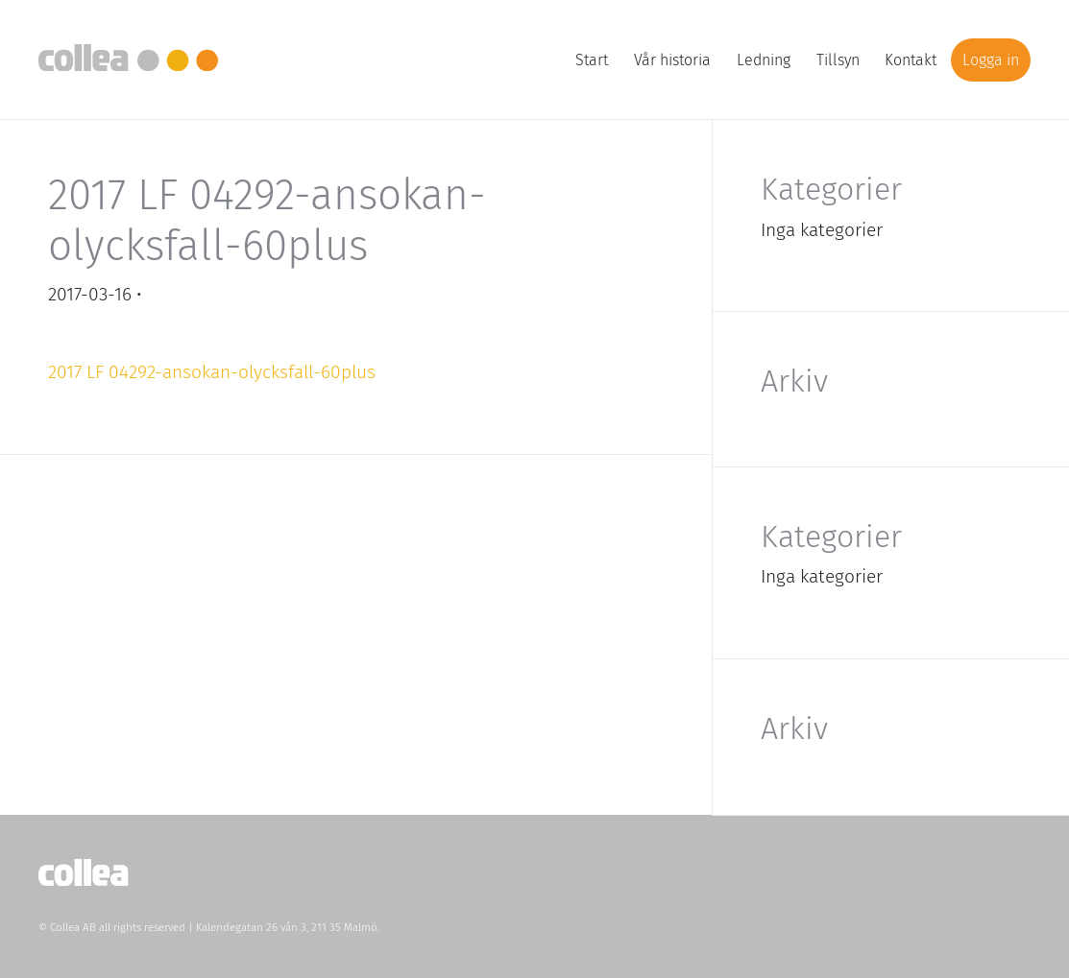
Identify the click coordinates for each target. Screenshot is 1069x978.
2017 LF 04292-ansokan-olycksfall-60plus (212, 372)
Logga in (990, 60)
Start (591, 60)
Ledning (763, 60)
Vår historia (672, 60)
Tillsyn (838, 60)
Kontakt (910, 60)
